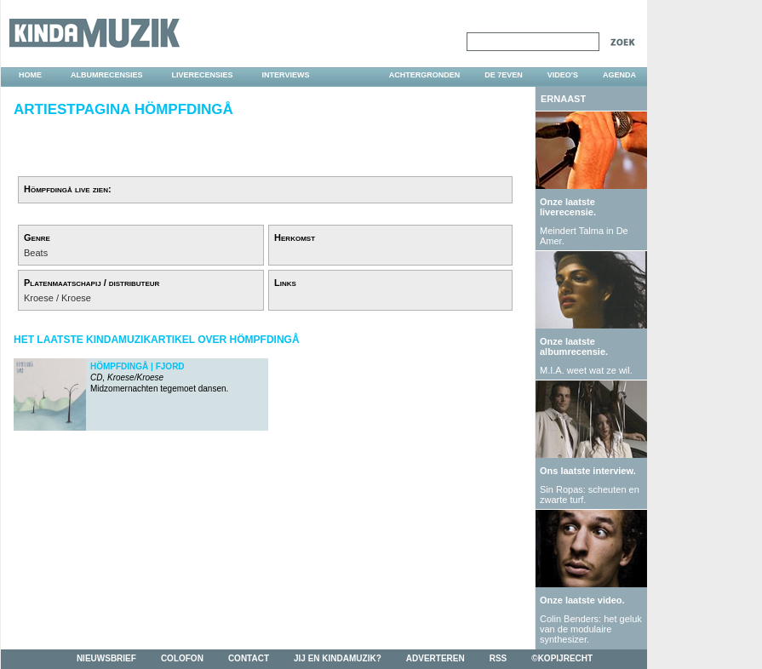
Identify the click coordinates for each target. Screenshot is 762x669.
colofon (182, 658)
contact (248, 658)
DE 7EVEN (503, 75)
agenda (619, 75)
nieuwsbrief (106, 658)
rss (498, 658)
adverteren (435, 658)
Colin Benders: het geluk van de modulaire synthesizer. (591, 629)
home (30, 75)
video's (562, 75)
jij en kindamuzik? (337, 658)
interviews (286, 75)
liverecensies (202, 75)
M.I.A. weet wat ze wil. (586, 370)
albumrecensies (107, 75)
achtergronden (425, 75)
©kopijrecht (562, 658)
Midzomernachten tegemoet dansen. (159, 377)
